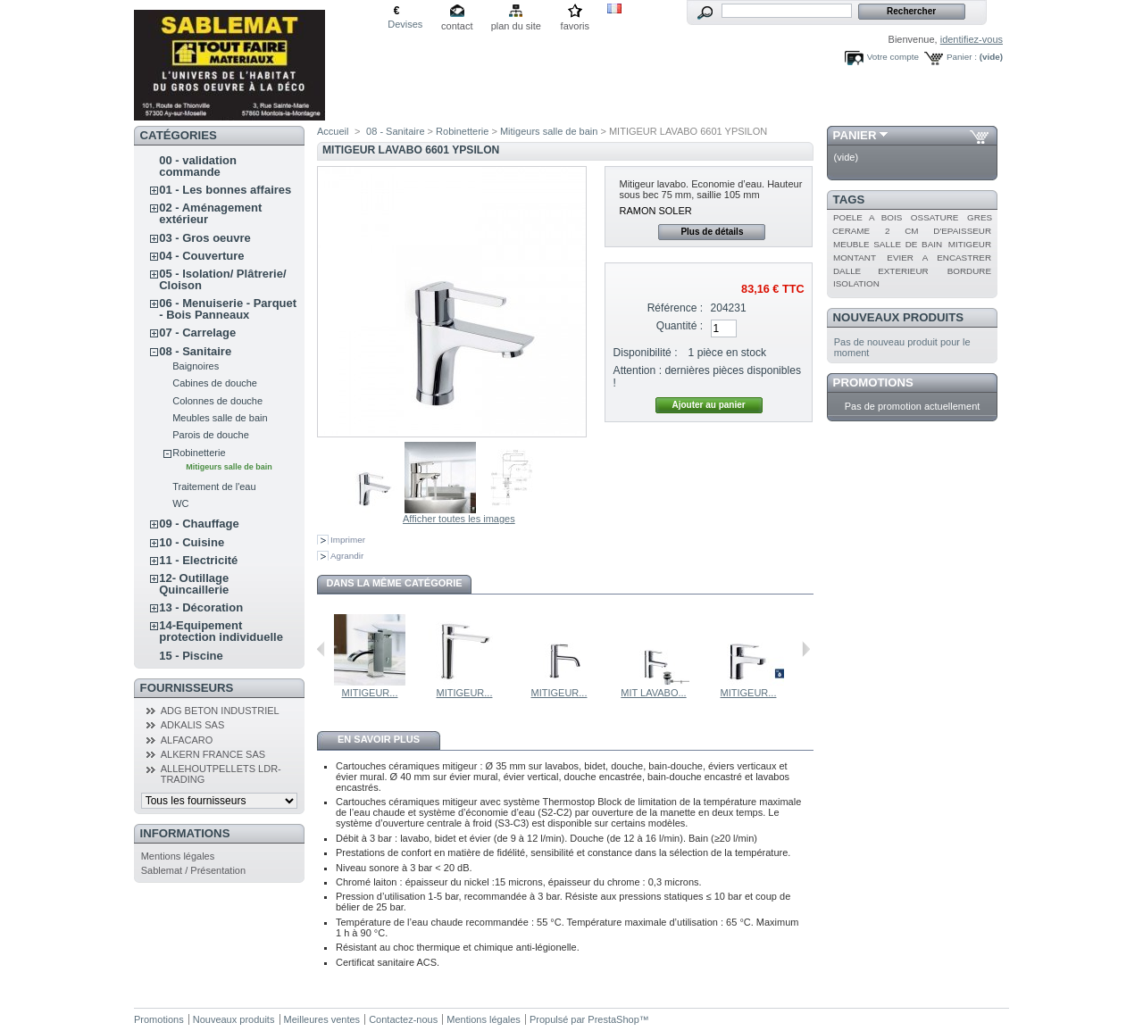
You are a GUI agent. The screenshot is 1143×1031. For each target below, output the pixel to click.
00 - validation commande (198, 166)
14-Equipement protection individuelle (221, 631)
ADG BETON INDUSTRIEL (220, 710)
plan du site (516, 26)
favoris (575, 26)
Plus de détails (711, 232)
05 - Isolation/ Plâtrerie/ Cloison (222, 279)
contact (456, 26)
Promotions (873, 382)
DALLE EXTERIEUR (881, 271)
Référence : (675, 308)
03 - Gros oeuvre (205, 238)
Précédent (321, 649)
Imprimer (347, 540)
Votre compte (893, 57)
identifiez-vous (971, 39)
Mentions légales (178, 856)
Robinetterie (198, 452)
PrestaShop (613, 1019)
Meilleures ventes (322, 1019)
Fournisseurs (187, 687)
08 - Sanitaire (195, 351)
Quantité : (679, 326)
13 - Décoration (201, 607)
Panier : (962, 57)
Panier (855, 135)
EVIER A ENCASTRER (939, 257)
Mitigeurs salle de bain (229, 466)
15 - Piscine (191, 655)
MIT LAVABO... (653, 692)
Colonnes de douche (217, 400)
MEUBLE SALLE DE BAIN (887, 244)
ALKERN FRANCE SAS (213, 754)
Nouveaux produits (898, 317)
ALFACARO (187, 740)
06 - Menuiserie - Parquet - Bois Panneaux (227, 308)
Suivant (806, 649)
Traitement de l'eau (213, 486)
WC (180, 503)
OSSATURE (935, 217)
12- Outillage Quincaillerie (194, 583)
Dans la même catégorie (394, 583)
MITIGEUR (969, 244)
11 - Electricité (198, 560)
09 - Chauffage (199, 523)
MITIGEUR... (370, 692)
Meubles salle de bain (219, 417)
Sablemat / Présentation (193, 870)
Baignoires (195, 366)
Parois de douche (210, 434)
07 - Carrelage (197, 332)
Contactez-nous (403, 1019)
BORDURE (969, 271)
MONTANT (854, 257)
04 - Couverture (201, 255)
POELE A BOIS (867, 217)
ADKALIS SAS (193, 724)
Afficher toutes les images (459, 518)
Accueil (332, 131)
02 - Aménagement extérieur (210, 213)
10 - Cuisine (191, 542)
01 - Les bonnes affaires (225, 189)
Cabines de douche (214, 383)
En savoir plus (379, 739)
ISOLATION (856, 283)
